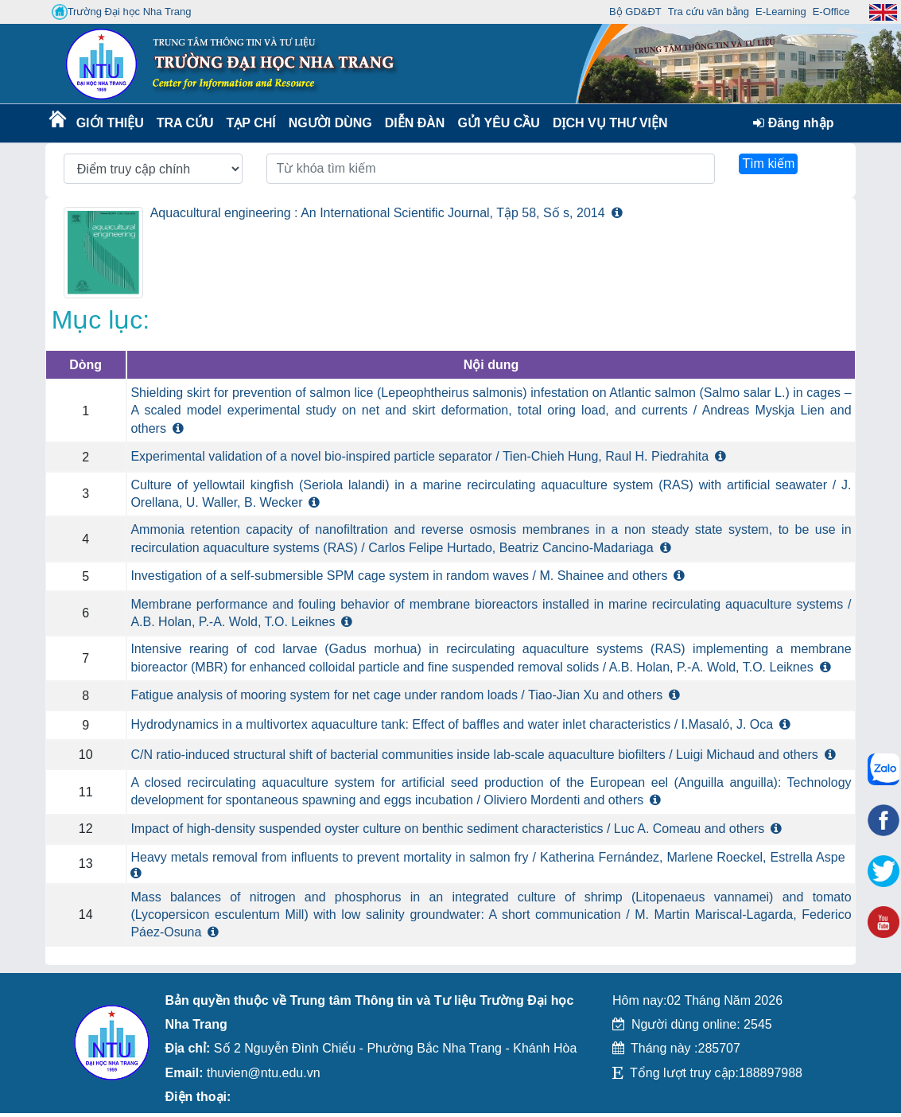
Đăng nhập (793, 123)
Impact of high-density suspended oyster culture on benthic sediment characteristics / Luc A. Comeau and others (447, 828)
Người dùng (329, 123)
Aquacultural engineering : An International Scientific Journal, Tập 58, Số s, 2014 (377, 213)
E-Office (831, 12)
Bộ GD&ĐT (635, 12)
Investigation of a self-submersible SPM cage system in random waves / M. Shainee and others (398, 575)
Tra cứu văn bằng (708, 12)
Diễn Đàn (415, 123)
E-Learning (780, 12)
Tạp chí (251, 123)
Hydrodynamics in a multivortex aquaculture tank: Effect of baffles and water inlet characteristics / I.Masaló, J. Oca (451, 724)
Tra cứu (185, 123)
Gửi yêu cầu (498, 123)
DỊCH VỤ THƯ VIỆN (607, 123)
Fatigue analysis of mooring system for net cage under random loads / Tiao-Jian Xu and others (396, 695)
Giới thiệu (109, 123)
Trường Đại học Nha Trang (122, 12)
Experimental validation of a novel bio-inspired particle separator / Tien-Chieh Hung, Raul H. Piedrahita (419, 456)
